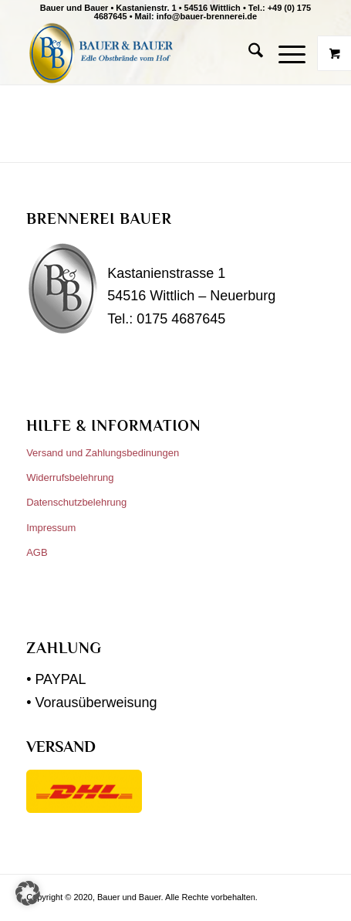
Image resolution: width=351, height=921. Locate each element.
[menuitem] (248, 53)
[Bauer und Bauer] (145, 53)
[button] (28, 893)
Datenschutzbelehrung (76, 502)
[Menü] (284, 53)
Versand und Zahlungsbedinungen (102, 453)
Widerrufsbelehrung (69, 477)
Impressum (51, 527)
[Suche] (248, 53)
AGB (36, 552)
